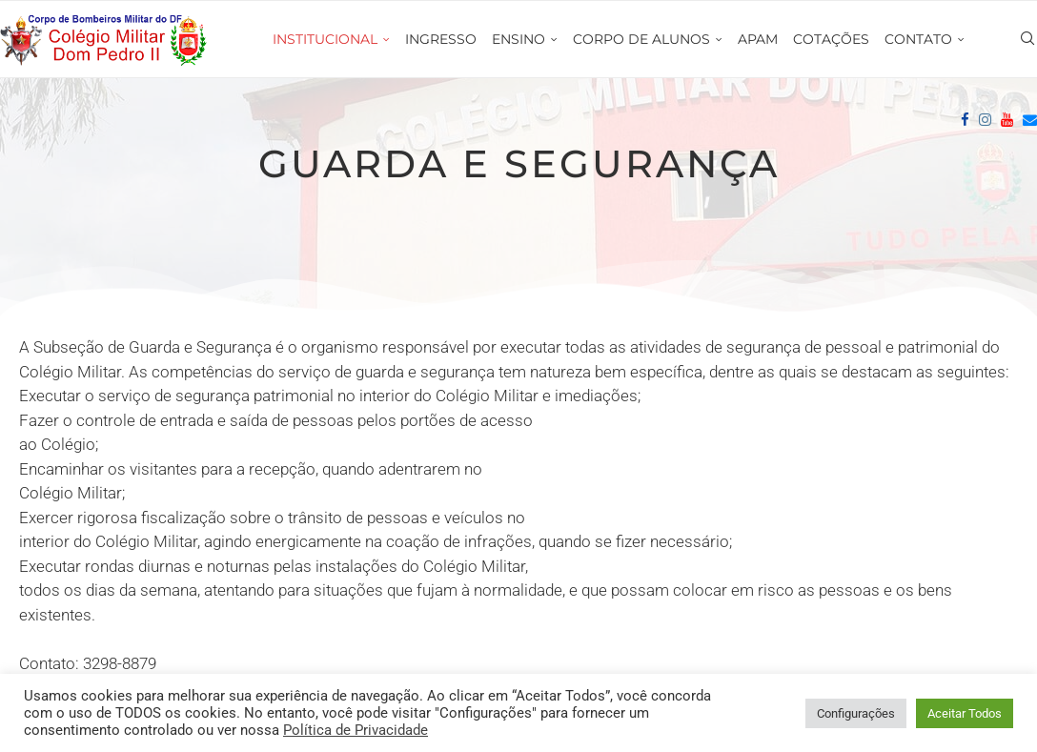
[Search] (1027, 39)
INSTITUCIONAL (325, 39)
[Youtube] (1007, 120)
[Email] (1030, 120)
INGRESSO (441, 39)
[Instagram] (985, 120)
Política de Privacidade (355, 730)
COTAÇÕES (831, 39)
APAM (758, 39)
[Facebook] (965, 120)
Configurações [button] (856, 713)
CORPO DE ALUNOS (641, 39)
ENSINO (518, 39)
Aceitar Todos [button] (964, 713)
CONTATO (918, 39)
